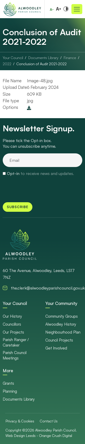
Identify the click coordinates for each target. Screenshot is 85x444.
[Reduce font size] (51, 9)
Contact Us (49, 421)
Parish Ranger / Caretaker (16, 342)
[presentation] (29, 187)
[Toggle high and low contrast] (66, 8)
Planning (10, 391)
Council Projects (59, 340)
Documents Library (19, 399)
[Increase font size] (58, 8)
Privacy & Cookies (19, 421)
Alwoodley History (60, 324)
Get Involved (56, 348)
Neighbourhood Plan (62, 332)
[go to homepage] (20, 244)
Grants (8, 383)
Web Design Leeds (20, 435)
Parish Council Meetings (15, 355)
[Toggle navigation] (76, 9)
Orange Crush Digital (55, 435)
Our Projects (13, 332)
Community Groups (61, 316)
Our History (12, 316)
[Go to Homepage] (22, 9)
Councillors (12, 324)
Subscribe (17, 207)
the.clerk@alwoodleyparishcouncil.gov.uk (48, 287)
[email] (42, 160)
